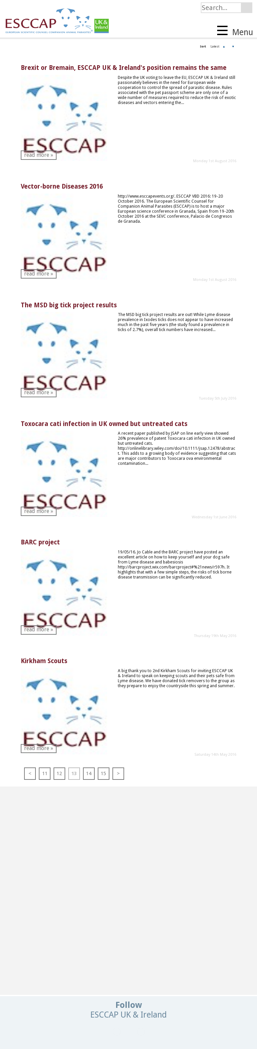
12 (59, 773)
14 (88, 773)
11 (45, 773)
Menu (235, 31)
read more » (38, 155)
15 (103, 773)
